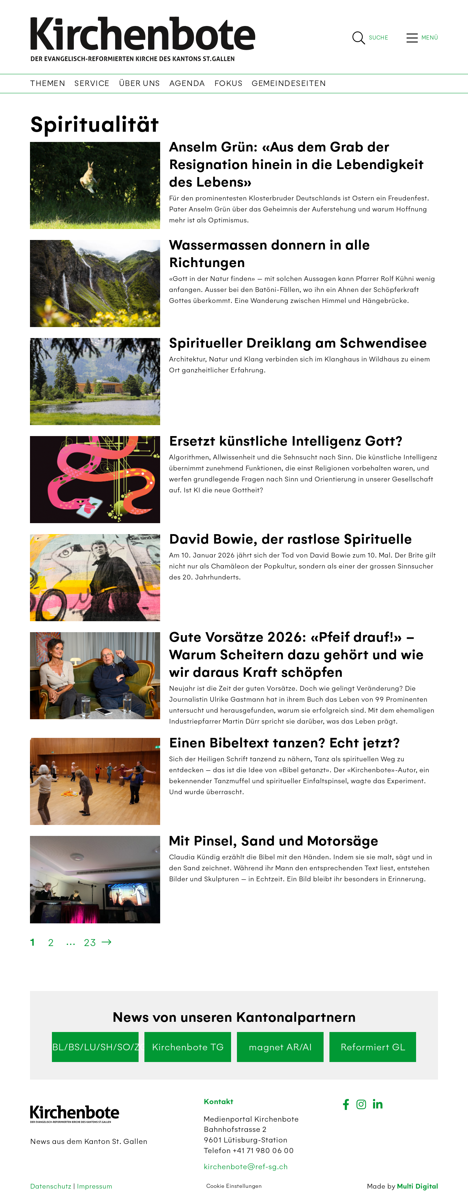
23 (90, 942)
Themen (47, 83)
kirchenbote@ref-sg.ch (246, 1166)
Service (92, 83)
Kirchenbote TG (188, 1047)
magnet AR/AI (280, 1047)
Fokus (228, 83)
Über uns (139, 83)
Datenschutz (51, 1186)
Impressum (94, 1186)
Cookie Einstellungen (234, 1186)
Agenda (187, 83)
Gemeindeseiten (289, 83)
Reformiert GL (372, 1047)
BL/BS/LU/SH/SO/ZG (95, 1047)
